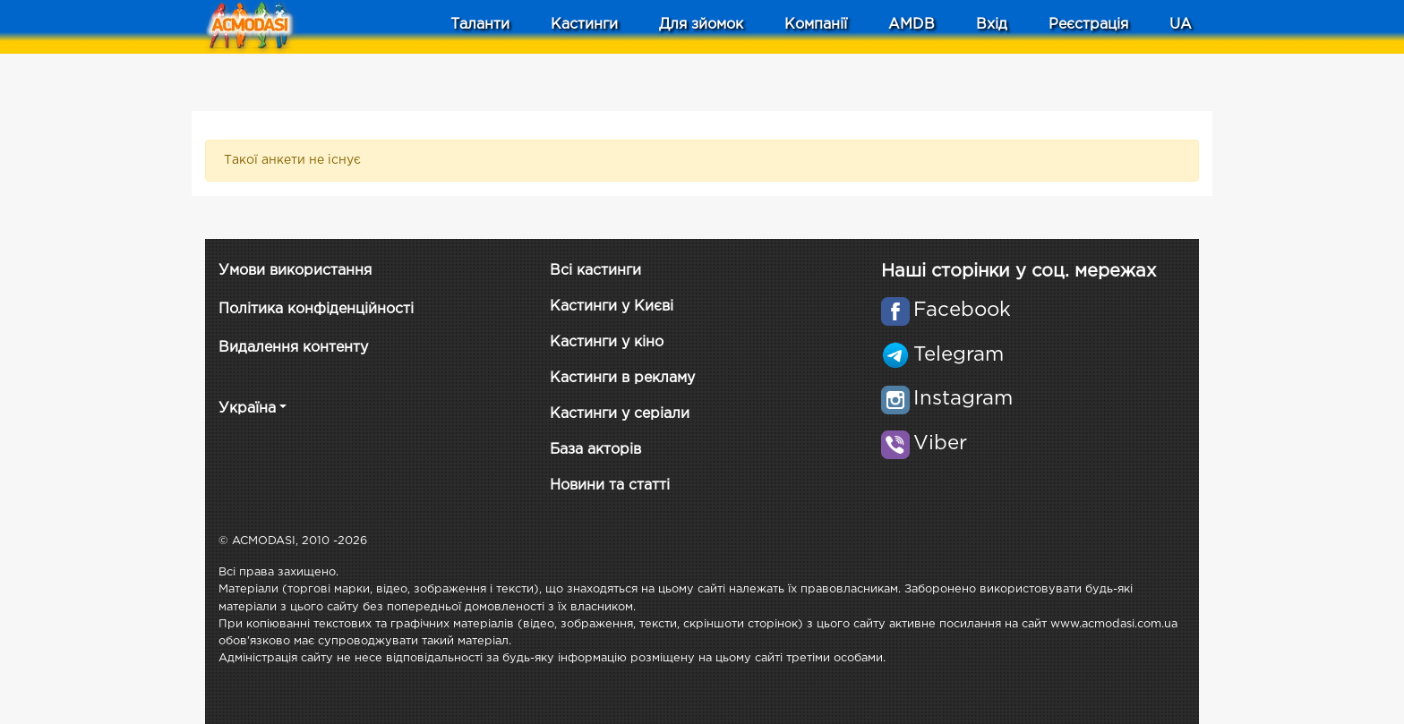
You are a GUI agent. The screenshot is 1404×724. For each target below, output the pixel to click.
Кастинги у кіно (606, 342)
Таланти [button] (479, 24)
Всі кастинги (595, 270)
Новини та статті (610, 485)
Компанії (815, 24)
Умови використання (295, 270)
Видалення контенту (293, 347)
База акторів (595, 449)
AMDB (911, 24)
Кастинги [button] (584, 24)
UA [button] (1180, 24)
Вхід (991, 24)
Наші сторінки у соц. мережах (1018, 271)
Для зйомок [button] (701, 24)
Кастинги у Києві (611, 306)
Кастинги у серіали (619, 414)
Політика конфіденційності (316, 309)
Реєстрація (1088, 24)
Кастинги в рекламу (622, 378)
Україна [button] (247, 408)
